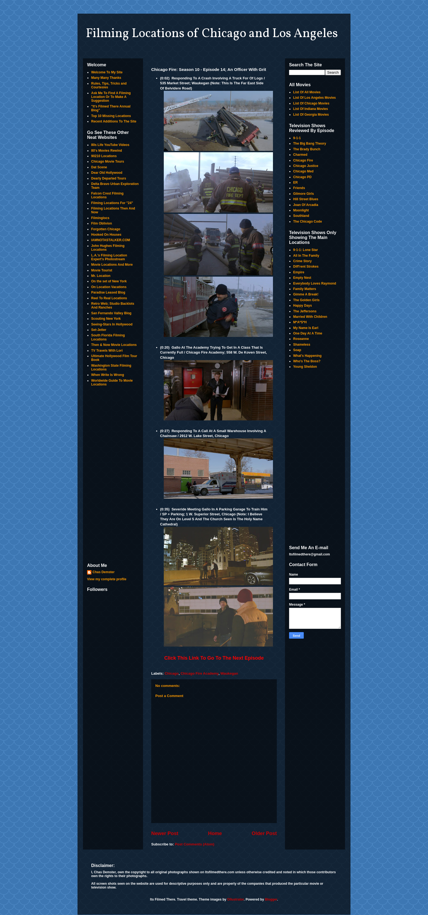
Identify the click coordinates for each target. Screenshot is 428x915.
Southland (301, 216)
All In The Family (306, 256)
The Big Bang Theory (309, 143)
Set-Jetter (98, 330)
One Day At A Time (307, 333)
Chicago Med (303, 171)
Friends (299, 188)
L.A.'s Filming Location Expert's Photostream (109, 257)
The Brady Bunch (306, 149)
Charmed (300, 155)
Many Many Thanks (106, 78)
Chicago (172, 673)
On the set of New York (109, 281)
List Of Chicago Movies (311, 103)
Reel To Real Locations (109, 298)
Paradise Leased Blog (108, 292)
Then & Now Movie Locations (114, 345)
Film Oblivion (101, 223)
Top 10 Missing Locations (111, 116)
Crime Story (302, 261)
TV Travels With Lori (107, 350)
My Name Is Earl (305, 328)
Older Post (264, 833)
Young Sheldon (305, 367)
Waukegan (229, 673)
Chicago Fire (303, 160)
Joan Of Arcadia (305, 205)
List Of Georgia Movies (311, 114)
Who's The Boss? (306, 361)
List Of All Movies (306, 92)
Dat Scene (99, 167)
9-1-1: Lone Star (305, 250)
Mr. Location (101, 276)
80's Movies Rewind (106, 150)
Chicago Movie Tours (107, 161)
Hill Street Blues (305, 199)
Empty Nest (302, 278)
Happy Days (302, 305)
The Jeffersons (304, 311)
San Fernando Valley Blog (111, 313)
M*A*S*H (300, 322)
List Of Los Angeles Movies (314, 98)
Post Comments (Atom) (194, 844)
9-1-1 (297, 138)
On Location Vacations (108, 287)
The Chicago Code (307, 221)
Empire (298, 272)
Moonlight (301, 210)
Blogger (271, 899)
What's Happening (307, 356)
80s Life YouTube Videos (110, 145)
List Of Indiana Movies (310, 109)
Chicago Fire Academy (200, 673)
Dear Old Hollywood (106, 173)
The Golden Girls (306, 300)
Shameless (301, 344)
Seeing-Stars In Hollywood (111, 324)
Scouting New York (106, 319)
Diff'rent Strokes (306, 266)
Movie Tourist (101, 270)
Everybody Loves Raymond (314, 283)
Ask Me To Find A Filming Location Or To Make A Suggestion (111, 97)
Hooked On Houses (106, 235)
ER (295, 182)
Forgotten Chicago (105, 229)
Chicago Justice (305, 166)
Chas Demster (104, 572)
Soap (297, 350)
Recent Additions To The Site (113, 121)
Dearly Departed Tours (108, 178)
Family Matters (304, 289)
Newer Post (164, 833)
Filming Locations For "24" (112, 203)
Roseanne (301, 339)
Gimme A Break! (305, 294)
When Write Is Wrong (107, 375)
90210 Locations (104, 156)
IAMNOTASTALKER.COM (110, 240)
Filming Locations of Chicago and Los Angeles (212, 34)
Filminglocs (100, 218)
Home (215, 833)
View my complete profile (106, 579)
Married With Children (310, 317)
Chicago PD (302, 177)
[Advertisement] (113, 475)
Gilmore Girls (303, 194)
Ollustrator (235, 899)
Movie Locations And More (112, 265)
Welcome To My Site (107, 72)
